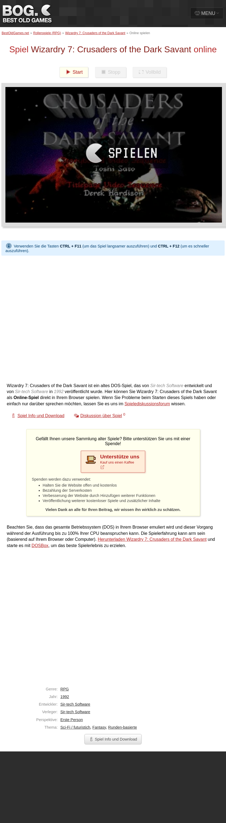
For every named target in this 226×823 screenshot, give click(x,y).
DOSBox (40, 545)
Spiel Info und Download (113, 739)
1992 (64, 697)
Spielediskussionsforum (147, 403)
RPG (64, 689)
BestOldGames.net (15, 33)
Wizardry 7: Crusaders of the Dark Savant (95, 33)
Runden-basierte (122, 727)
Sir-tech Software (75, 704)
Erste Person (71, 720)
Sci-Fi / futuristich (75, 727)
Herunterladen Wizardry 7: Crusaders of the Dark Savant (152, 539)
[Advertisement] (62, 318)
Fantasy (99, 727)
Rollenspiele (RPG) (47, 33)
